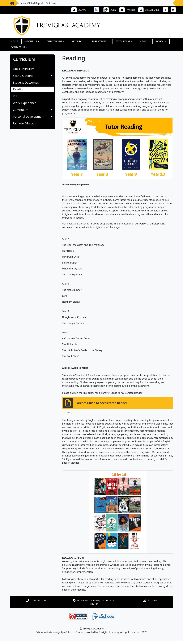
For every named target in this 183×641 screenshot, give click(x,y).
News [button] (143, 41)
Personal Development (32, 117)
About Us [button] (31, 41)
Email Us (152, 600)
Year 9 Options (32, 76)
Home (14, 41)
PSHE (16, 96)
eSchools (69, 632)
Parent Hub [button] (99, 41)
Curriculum (32, 110)
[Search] (84, 9)
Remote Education (25, 123)
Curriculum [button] (55, 41)
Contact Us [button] (18, 47)
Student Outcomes (26, 82)
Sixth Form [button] (123, 41)
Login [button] (160, 41)
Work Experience (24, 103)
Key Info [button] (77, 41)
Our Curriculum (23, 69)
